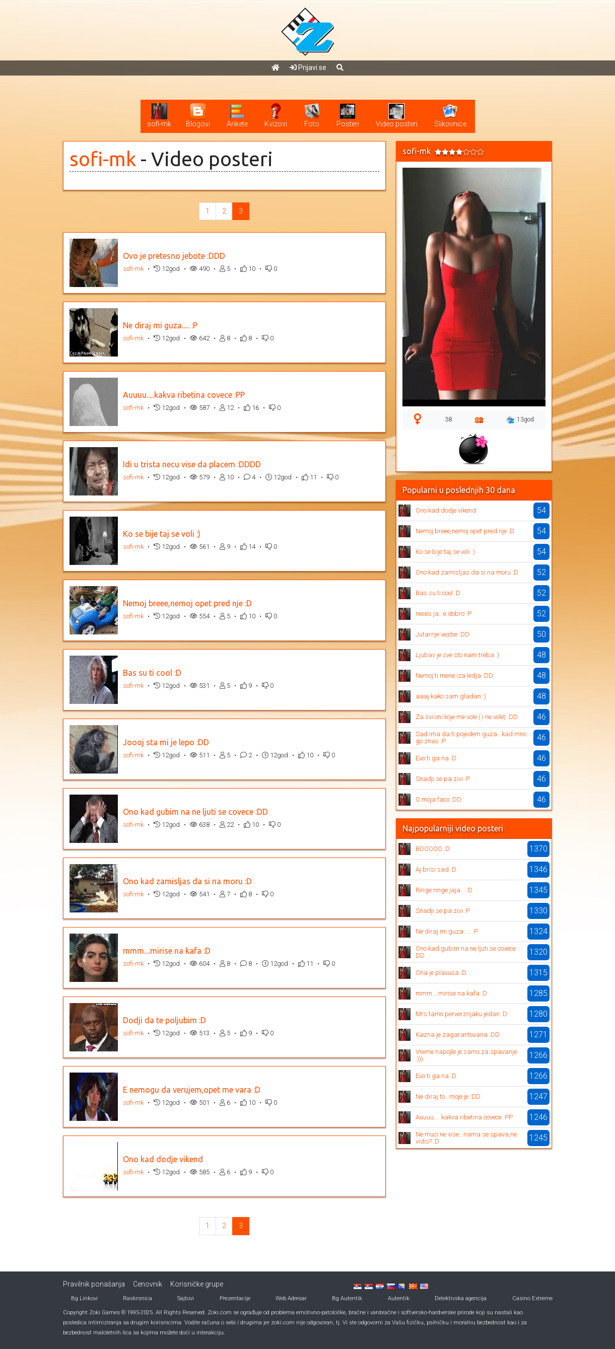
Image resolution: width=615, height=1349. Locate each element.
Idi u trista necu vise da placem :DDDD (192, 464)
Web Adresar (291, 1298)
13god (520, 420)
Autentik (398, 1298)
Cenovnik (147, 1284)
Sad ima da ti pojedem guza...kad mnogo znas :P (471, 737)
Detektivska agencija (461, 1298)
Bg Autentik (347, 1298)
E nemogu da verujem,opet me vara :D (191, 1089)
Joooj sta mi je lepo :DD (166, 742)
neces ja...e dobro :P (443, 613)
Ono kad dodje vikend (163, 1159)
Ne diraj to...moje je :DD (448, 1096)
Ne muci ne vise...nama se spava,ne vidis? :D (466, 1137)
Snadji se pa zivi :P (443, 779)
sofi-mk (103, 159)
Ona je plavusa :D (441, 972)
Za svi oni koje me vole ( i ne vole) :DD (467, 717)
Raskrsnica (137, 1298)
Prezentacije (235, 1298)
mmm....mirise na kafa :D (167, 950)
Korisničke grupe (196, 1284)
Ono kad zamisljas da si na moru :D (187, 881)
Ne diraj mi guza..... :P (160, 325)
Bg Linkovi (84, 1298)
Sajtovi (185, 1298)
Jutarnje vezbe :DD (442, 634)
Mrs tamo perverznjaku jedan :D (461, 1014)
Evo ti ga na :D (436, 758)
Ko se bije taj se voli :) (161, 533)
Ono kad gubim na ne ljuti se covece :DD (195, 811)
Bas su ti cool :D (152, 672)
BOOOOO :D (433, 849)
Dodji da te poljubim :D (164, 1020)
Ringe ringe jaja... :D (444, 890)
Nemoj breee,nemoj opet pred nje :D (187, 603)
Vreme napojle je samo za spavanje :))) (466, 1055)
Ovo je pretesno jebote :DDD (174, 255)
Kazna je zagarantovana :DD (458, 1034)
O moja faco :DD (438, 799)
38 (448, 419)
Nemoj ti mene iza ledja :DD (454, 675)
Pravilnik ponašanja (94, 1284)
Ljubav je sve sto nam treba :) (457, 655)
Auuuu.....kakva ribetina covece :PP (184, 394)
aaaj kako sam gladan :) (451, 696)
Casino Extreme (532, 1298)
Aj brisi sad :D (436, 869)
